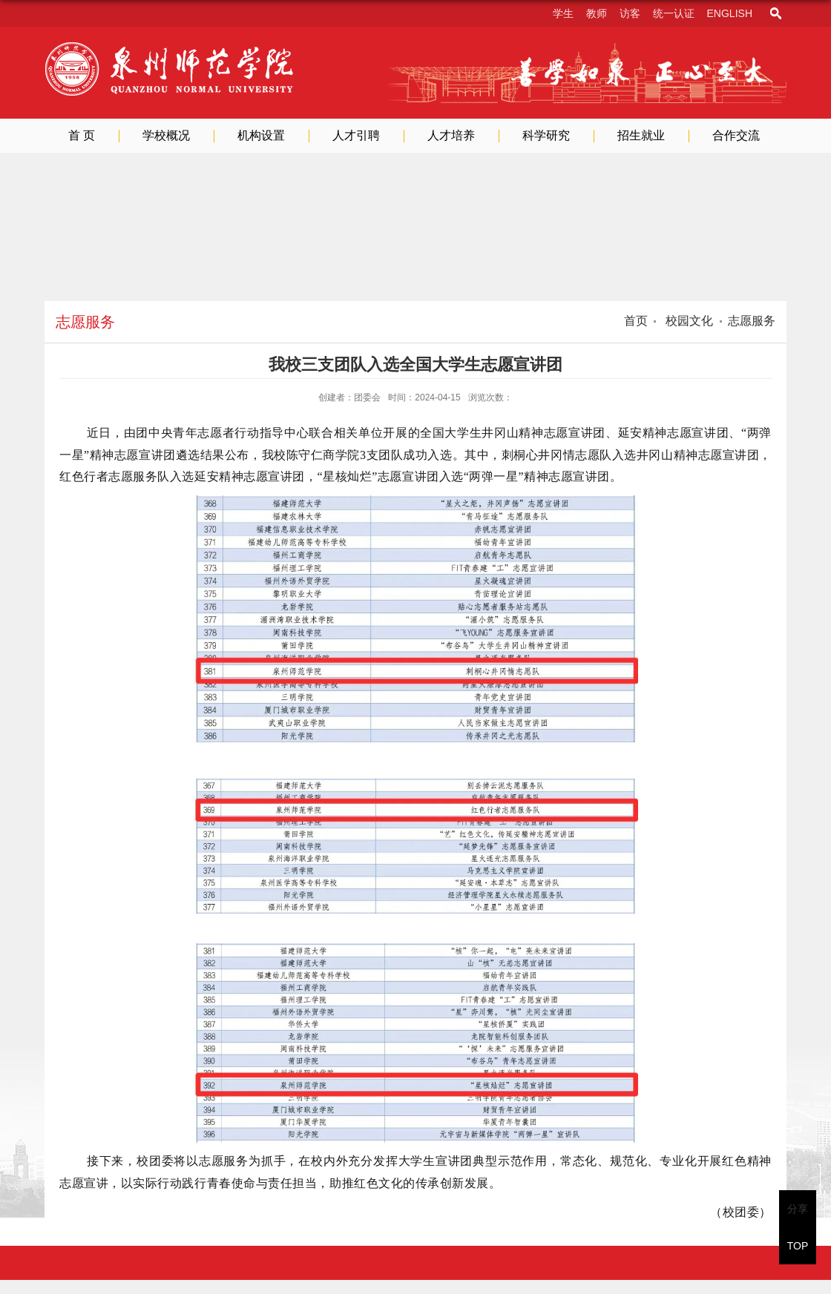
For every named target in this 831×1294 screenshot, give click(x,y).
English (729, 13)
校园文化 (688, 320)
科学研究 (546, 135)
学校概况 (166, 135)
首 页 (81, 135)
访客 (630, 13)
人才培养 (451, 135)
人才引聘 (356, 135)
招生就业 (641, 135)
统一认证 (673, 13)
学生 (563, 13)
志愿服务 (751, 320)
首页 (636, 320)
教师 (596, 13)
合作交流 (736, 135)
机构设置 (261, 135)
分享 (797, 1209)
